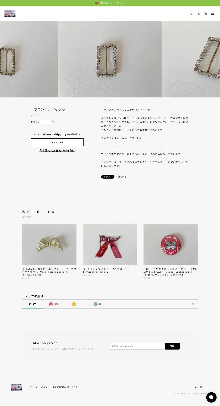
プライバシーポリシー (39, 387)
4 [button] (113, 100)
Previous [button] (5, 58)
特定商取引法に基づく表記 (65, 387)
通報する (122, 177)
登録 (172, 346)
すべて (33, 304)
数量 (33, 122)
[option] (110, 58)
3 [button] (111, 100)
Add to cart (57, 142)
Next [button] (215, 58)
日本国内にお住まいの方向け (57, 150)
